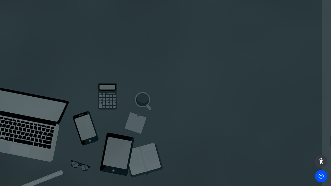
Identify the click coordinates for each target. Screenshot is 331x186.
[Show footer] (321, 176)
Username (239, 86)
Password (239, 112)
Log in (276, 140)
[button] (321, 161)
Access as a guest (276, 175)
